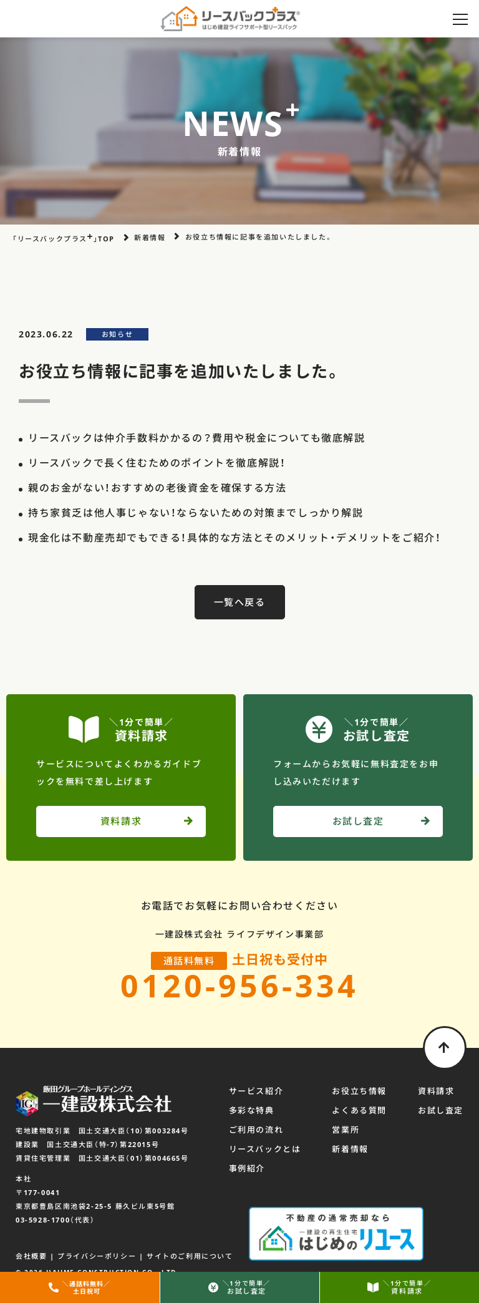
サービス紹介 (256, 1091)
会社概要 (31, 1256)
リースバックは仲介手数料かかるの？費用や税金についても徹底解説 (196, 438)
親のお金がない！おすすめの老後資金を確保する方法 (157, 488)
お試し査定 (440, 1110)
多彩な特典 (251, 1110)
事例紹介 (247, 1168)
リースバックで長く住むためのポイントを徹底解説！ (157, 463)
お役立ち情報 (359, 1091)
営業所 (345, 1129)
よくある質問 (359, 1110)
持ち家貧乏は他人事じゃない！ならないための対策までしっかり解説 (196, 513)
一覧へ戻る (240, 602)
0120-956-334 (239, 985)
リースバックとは (265, 1149)
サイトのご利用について (190, 1256)
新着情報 (350, 1149)
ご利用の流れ (256, 1129)
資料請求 (436, 1091)
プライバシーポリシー (96, 1256)
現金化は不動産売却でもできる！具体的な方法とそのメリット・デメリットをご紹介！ (234, 538)
